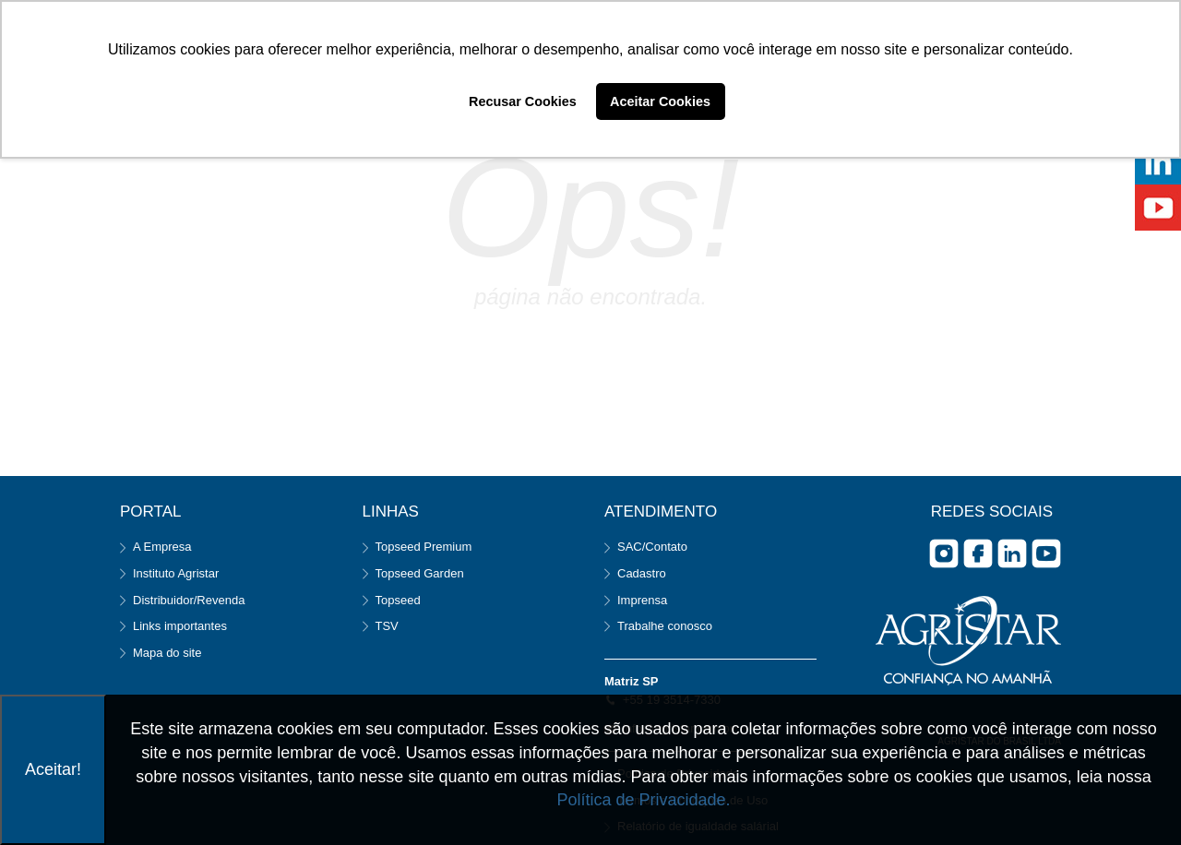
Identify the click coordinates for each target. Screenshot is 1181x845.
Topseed (398, 600)
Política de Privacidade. (643, 800)
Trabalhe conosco (664, 626)
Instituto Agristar (176, 573)
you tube (1046, 553)
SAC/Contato (652, 546)
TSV (387, 626)
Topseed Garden (420, 573)
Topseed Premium (424, 546)
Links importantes (180, 626)
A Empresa (162, 546)
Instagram (944, 553)
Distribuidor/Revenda (189, 600)
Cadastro (641, 573)
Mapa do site (167, 653)
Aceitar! (53, 769)
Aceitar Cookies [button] (660, 101)
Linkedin (1012, 553)
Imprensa (642, 600)
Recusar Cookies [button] (523, 101)
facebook (978, 553)
